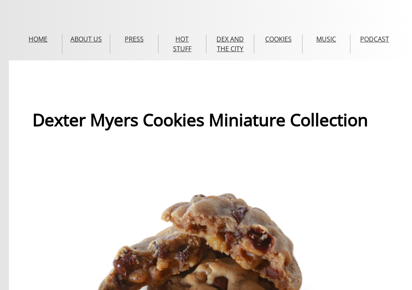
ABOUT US (86, 39)
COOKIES (278, 39)
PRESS (134, 39)
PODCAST (374, 39)
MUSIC (326, 39)
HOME (38, 39)
